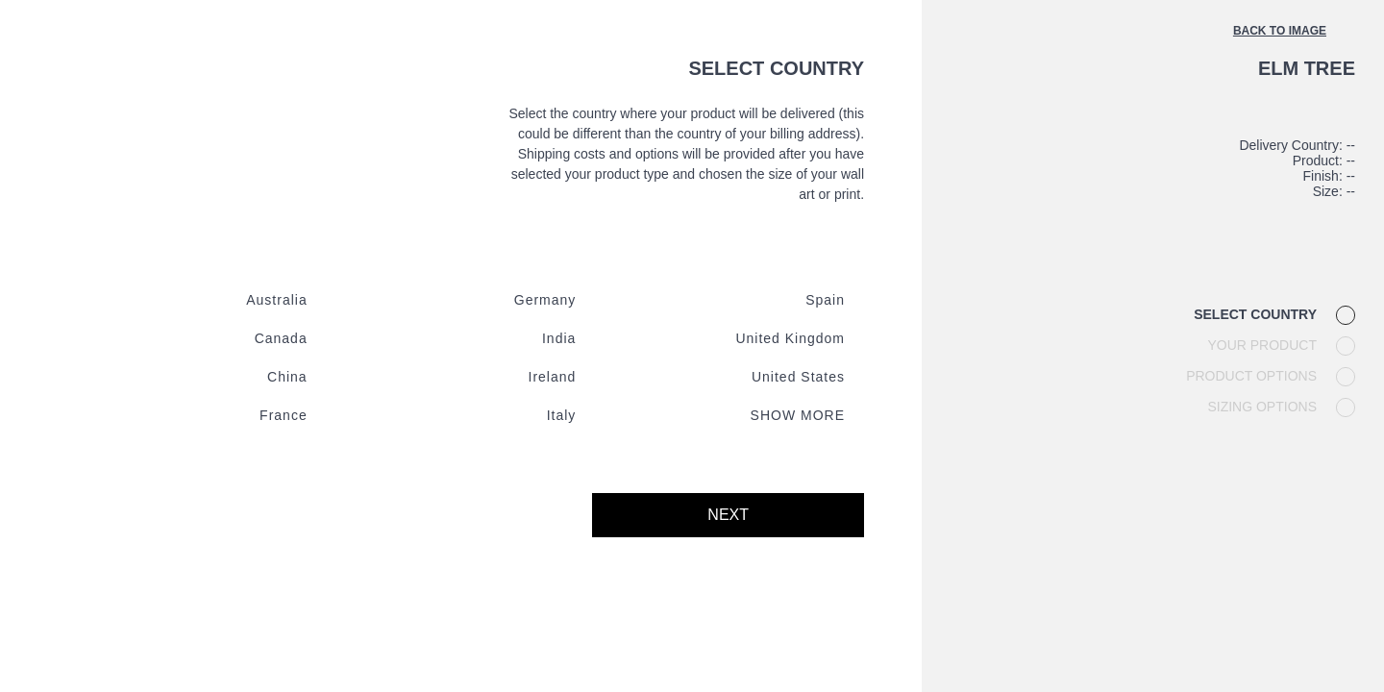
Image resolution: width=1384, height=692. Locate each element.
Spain (825, 300)
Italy (562, 415)
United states (798, 376)
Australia (276, 300)
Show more (798, 415)
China (287, 376)
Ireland (553, 376)
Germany (545, 300)
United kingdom (790, 338)
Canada (281, 338)
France (284, 415)
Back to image (1279, 30)
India (559, 338)
